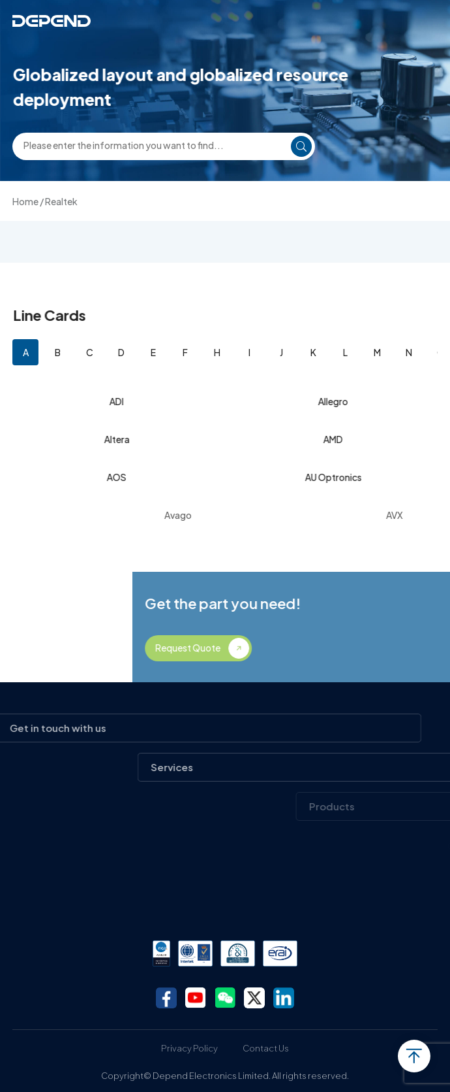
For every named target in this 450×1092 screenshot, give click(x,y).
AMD (334, 439)
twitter (254, 997)
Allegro (335, 401)
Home (25, 201)
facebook (166, 997)
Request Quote (289, 648)
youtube (195, 997)
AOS (118, 477)
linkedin (283, 997)
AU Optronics (335, 477)
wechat (225, 997)
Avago (225, 515)
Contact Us (266, 1048)
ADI (119, 401)
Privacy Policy (189, 1048)
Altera (118, 439)
